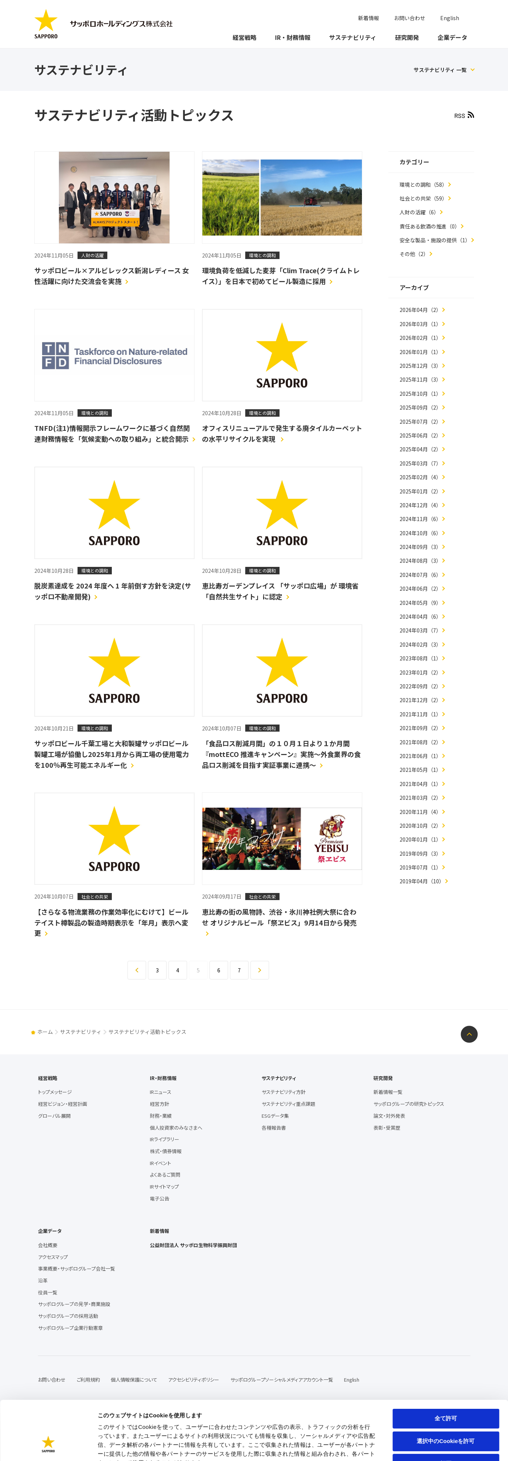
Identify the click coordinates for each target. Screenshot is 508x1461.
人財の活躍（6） (419, 212)
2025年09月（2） (420, 407)
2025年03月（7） (420, 463)
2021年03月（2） (420, 797)
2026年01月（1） (420, 352)
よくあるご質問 (165, 1174)
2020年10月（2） (420, 825)
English (449, 18)
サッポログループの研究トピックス (408, 1103)
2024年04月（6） (420, 616)
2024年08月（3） (420, 560)
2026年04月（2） (420, 309)
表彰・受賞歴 (386, 1127)
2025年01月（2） (420, 491)
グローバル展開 (54, 1115)
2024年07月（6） (420, 574)
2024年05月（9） (420, 602)
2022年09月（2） (420, 686)
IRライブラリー (164, 1139)
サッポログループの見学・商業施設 (74, 1303)
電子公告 (159, 1198)
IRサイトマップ (164, 1186)
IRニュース (160, 1091)
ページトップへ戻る (469, 1034)
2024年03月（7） (420, 630)
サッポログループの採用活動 (68, 1315)
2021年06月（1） (420, 756)
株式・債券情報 (166, 1151)
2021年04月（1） (420, 784)
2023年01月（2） (420, 672)
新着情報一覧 (388, 1091)
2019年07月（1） (420, 867)
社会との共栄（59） (423, 198)
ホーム (45, 1031)
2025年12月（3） (420, 365)
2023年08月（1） (420, 658)
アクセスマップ (53, 1256)
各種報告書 (274, 1127)
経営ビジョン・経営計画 (62, 1103)
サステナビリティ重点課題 (288, 1103)
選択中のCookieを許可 (445, 1390)
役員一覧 (47, 1292)
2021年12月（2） (420, 700)
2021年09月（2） (420, 728)
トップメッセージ (55, 1091)
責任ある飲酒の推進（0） (430, 226)
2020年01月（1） (420, 839)
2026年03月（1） (420, 324)
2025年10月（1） (420, 393)
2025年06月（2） (420, 435)
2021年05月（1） (420, 769)
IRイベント (160, 1163)
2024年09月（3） (420, 546)
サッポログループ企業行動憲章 (70, 1327)
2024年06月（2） (420, 588)
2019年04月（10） (422, 881)
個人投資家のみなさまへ (176, 1127)
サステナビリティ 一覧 (440, 69)
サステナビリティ (352, 37)
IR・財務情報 (292, 37)
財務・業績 (161, 1115)
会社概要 (47, 1245)
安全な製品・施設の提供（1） (435, 240)
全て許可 (446, 1367)
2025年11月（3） (420, 379)
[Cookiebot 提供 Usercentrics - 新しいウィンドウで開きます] (48, 1446)
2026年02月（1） (420, 337)
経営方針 (159, 1103)
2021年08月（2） (420, 742)
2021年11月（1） (420, 714)
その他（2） (414, 254)
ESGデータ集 (275, 1115)
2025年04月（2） (420, 449)
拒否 (445, 1413)
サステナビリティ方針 (284, 1091)
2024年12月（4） (420, 505)
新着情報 (368, 18)
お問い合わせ (409, 18)
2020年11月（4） (420, 811)
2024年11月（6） (420, 519)
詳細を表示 (359, 1446)
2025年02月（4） (420, 477)
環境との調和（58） (423, 184)
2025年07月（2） (420, 421)
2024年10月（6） (420, 533)
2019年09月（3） (420, 853)
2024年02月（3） (420, 644)
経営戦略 (244, 37)
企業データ (452, 37)
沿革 (43, 1280)
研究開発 (407, 37)
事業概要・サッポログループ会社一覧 (76, 1268)
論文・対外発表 (389, 1115)
